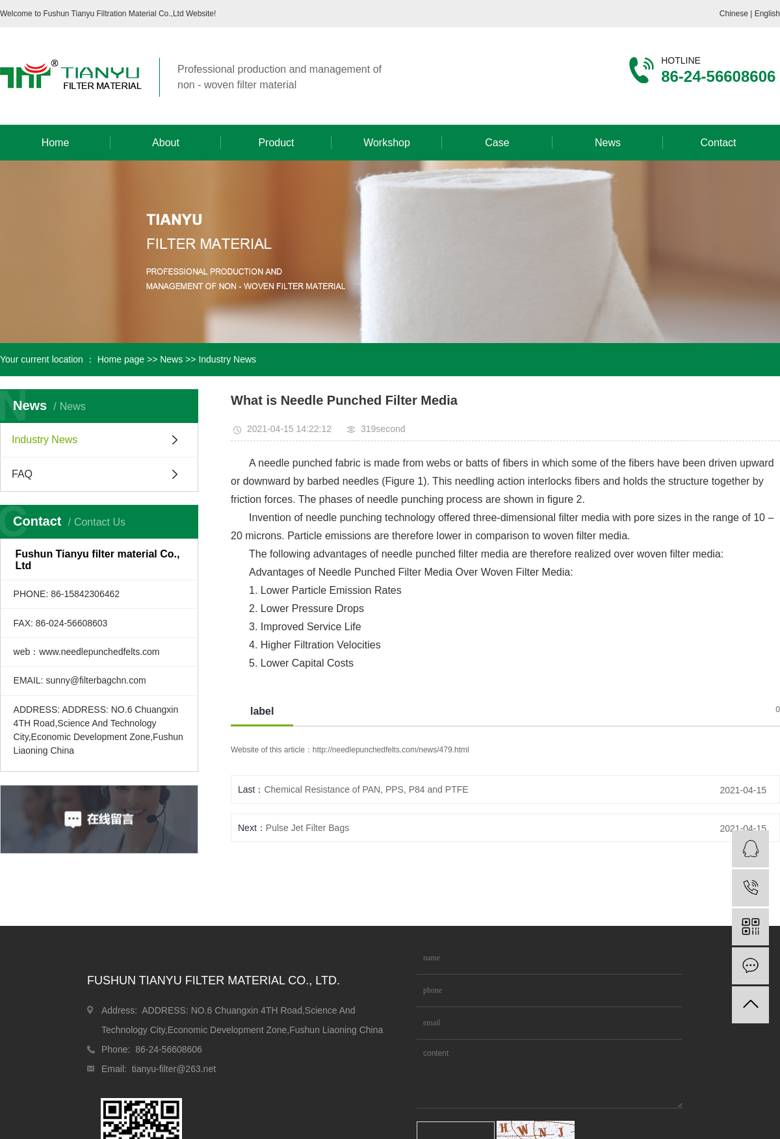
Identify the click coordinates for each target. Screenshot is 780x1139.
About (165, 142)
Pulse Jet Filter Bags (307, 828)
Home (56, 142)
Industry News (227, 359)
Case (497, 142)
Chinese (735, 13)
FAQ (22, 474)
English (767, 13)
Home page (121, 359)
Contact (718, 142)
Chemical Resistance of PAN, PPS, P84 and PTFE (366, 789)
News (608, 142)
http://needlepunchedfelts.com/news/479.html (391, 749)
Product (276, 142)
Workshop (386, 142)
